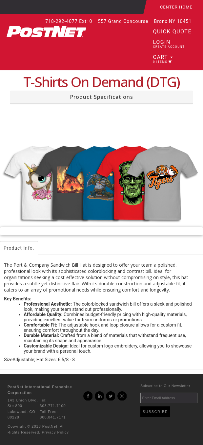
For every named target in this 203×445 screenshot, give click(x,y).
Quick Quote (172, 31)
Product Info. (19, 248)
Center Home (176, 7)
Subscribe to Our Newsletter (165, 386)
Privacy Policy (55, 432)
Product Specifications (101, 96)
